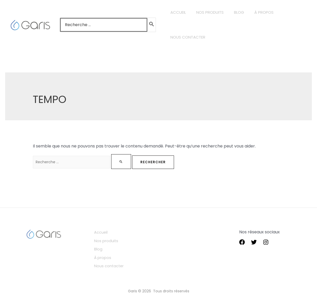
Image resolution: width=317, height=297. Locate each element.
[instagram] (266, 242)
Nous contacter (115, 262)
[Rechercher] (151, 25)
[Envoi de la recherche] (132, 161)
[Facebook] (242, 242)
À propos (108, 254)
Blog (103, 247)
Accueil (106, 232)
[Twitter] (254, 242)
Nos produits (112, 240)
